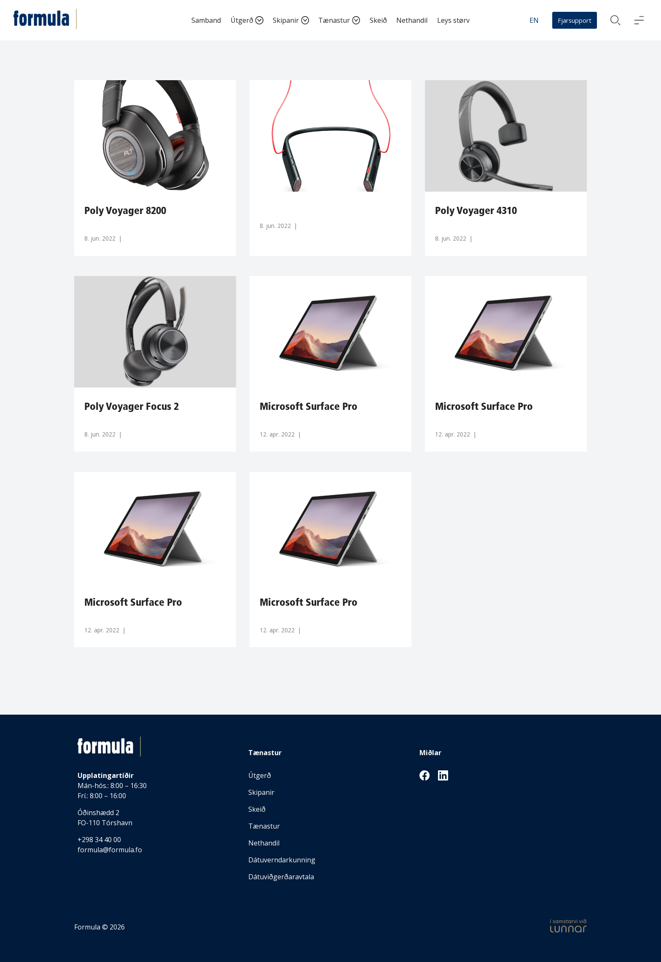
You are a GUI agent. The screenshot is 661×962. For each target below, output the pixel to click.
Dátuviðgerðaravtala (281, 876)
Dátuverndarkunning (281, 859)
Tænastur (334, 20)
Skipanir (286, 20)
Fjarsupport (574, 20)
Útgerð (242, 20)
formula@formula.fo (110, 849)
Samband (206, 20)
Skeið (378, 20)
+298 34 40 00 (99, 839)
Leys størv (453, 20)
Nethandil (411, 20)
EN (534, 20)
